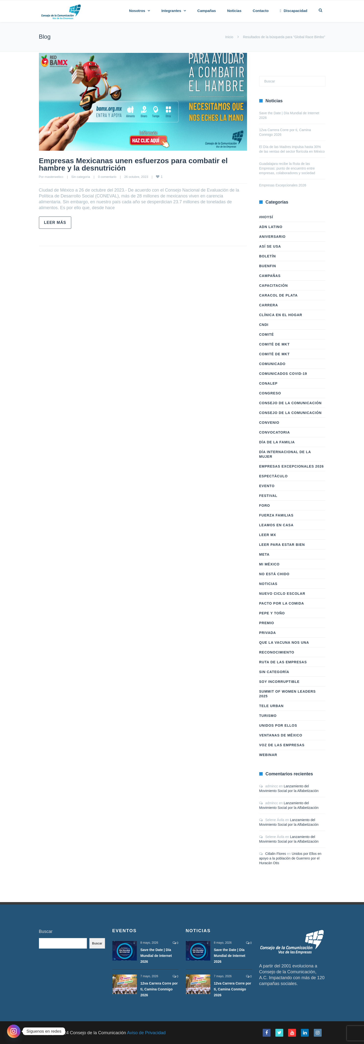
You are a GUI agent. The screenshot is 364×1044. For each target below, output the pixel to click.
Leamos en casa (276, 525)
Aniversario (272, 237)
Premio (266, 623)
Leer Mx (267, 535)
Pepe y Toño (272, 613)
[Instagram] (13, 1031)
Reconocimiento (276, 652)
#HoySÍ (266, 217)
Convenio (269, 422)
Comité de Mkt (274, 344)
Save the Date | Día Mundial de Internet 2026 (156, 956)
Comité (266, 334)
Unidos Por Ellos (278, 725)
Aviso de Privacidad (146, 1032)
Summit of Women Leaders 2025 (287, 693)
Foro (264, 505)
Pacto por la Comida (281, 603)
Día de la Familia (277, 442)
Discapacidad (293, 11)
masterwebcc (54, 177)
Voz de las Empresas (282, 745)
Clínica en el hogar (280, 315)
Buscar (46, 931)
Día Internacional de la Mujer (285, 454)
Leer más (55, 222)
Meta (264, 554)
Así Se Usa (270, 246)
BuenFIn (267, 266)
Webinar (268, 755)
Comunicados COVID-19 (283, 374)
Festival (268, 496)
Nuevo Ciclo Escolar (282, 594)
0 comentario (107, 177)
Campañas (206, 11)
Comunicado (272, 364)
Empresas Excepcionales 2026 (282, 185)
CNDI (264, 325)
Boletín (267, 256)
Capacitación (273, 285)
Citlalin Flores (275, 854)
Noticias (234, 11)
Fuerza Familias (276, 515)
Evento (267, 486)
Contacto (261, 11)
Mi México (269, 564)
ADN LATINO (270, 227)
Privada (267, 633)
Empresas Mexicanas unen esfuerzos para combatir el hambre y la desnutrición (133, 164)
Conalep (268, 383)
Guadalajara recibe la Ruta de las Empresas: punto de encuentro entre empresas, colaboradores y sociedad (287, 168)
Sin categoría (80, 177)
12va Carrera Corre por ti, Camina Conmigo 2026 (159, 989)
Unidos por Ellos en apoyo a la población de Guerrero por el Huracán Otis (290, 858)
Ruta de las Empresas (283, 662)
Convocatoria (274, 432)
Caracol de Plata (278, 295)
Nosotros (137, 11)
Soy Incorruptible (279, 682)
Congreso (270, 393)
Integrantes (171, 11)
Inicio (229, 37)
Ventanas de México (280, 735)
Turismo (268, 716)
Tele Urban (271, 706)
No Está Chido (274, 574)
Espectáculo (273, 476)
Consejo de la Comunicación (290, 403)
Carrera (268, 305)
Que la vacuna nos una (284, 642)
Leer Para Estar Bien (282, 545)
